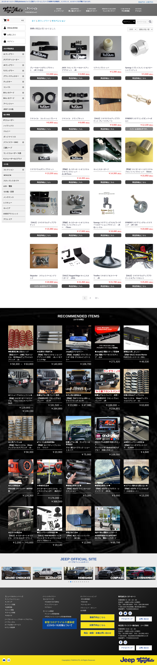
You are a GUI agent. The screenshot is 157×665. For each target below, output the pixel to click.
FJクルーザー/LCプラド (12, 159)
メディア (8, 602)
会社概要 (83, 610)
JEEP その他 (8, 109)
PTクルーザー (8, 120)
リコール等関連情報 (52, 614)
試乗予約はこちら (97, 625)
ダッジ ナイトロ (9, 137)
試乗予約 (149, 2)
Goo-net (84, 602)
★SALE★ (7, 175)
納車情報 (8, 607)
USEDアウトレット (10, 214)
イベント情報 (10, 604)
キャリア (6, 208)
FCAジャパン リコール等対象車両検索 (58, 617)
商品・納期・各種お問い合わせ (97, 633)
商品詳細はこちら (44, 78)
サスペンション (58, 21)
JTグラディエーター (11, 60)
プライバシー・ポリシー (88, 608)
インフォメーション (12, 599)
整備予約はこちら (97, 617)
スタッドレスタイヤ (11, 181)
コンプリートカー (51, 604)
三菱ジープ (7, 148)
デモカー (48, 607)
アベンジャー (8, 104)
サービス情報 (10, 612)
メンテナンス (8, 197)
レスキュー (7, 203)
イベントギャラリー (49, 596)
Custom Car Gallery (52, 602)
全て (34, 21)
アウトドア (7, 219)
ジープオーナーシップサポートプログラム (18, 619)
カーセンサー (86, 604)
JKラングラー (44, 21)
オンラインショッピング (88, 596)
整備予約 (141, 2)
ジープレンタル (10, 622)
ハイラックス (8, 126)
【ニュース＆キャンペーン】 (14, 596)
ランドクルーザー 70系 (12, 153)
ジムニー (6, 131)
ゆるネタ (8, 615)
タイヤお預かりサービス (13, 625)
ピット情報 (9, 610)
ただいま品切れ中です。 (139, 129)
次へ (97, 298)
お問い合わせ (144, 619)
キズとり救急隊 (10, 627)
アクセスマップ (126, 619)
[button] (68, 581)
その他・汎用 (8, 192)
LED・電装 (7, 186)
